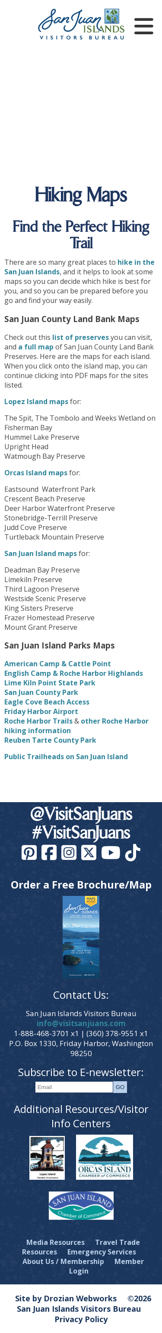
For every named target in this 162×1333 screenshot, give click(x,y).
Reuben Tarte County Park (50, 740)
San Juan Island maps (40, 553)
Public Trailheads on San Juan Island (66, 756)
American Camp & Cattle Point (57, 663)
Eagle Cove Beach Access (46, 702)
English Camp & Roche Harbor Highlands (73, 673)
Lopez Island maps (36, 401)
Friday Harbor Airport (41, 711)
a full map (36, 347)
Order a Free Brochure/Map (81, 884)
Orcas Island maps (35, 472)
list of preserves (80, 337)
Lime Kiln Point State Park (49, 683)
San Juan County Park (41, 692)
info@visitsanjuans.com (81, 1023)
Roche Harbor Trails (38, 721)
